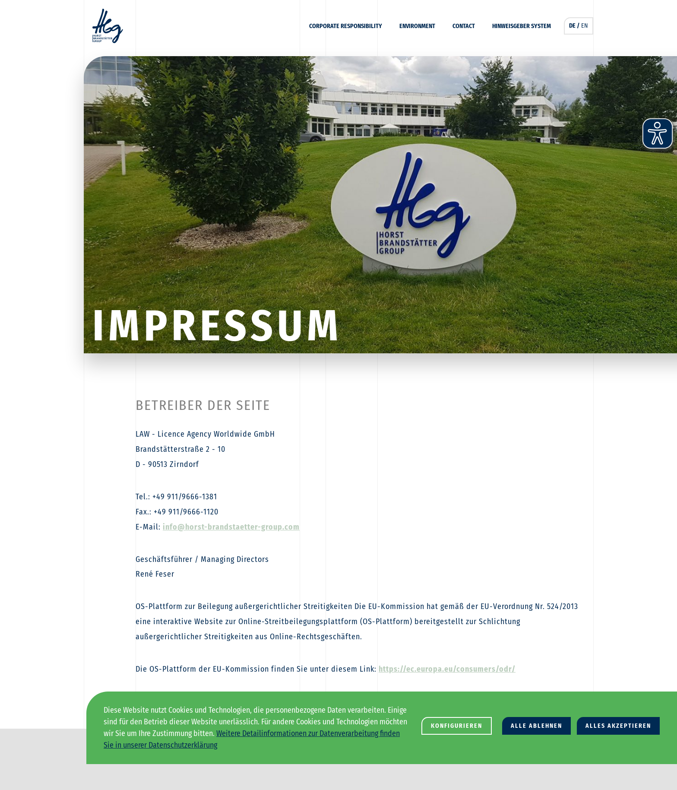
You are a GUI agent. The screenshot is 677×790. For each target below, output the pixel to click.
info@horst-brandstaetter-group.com (231, 527)
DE (572, 25)
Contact (463, 26)
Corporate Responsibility (345, 26)
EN (584, 25)
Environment (417, 26)
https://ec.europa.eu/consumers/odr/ (447, 669)
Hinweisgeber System (521, 26)
